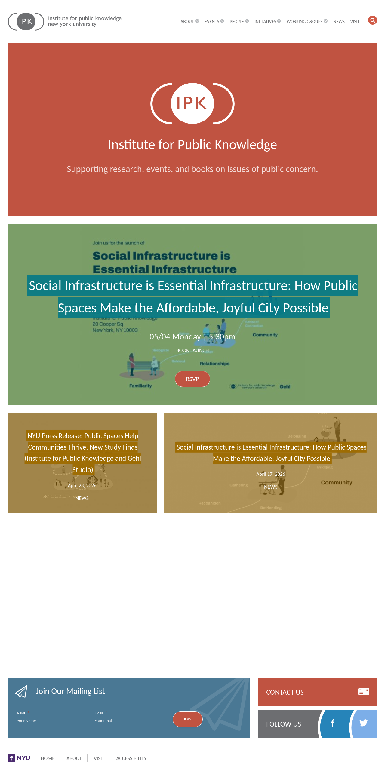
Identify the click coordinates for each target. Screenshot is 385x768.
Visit (355, 21)
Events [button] (214, 21)
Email (101, 713)
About (74, 758)
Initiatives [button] (267, 21)
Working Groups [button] (307, 21)
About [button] (189, 21)
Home (48, 758)
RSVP (192, 379)
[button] (372, 20)
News (339, 21)
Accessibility (131, 758)
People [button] (239, 21)
